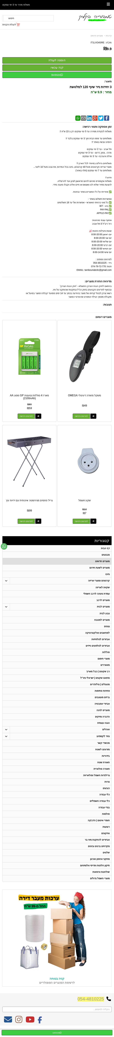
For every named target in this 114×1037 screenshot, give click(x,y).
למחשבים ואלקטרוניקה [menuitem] (97, 634)
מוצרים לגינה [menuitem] (103, 714)
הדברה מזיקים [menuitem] (102, 721)
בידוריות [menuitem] (106, 761)
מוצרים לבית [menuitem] (103, 608)
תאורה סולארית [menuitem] (102, 774)
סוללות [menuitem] (106, 654)
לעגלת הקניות (9, 24)
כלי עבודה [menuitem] (104, 800)
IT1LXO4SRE (97, 42)
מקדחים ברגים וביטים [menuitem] (99, 853)
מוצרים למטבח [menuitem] (102, 621)
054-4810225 (91, 1007)
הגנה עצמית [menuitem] (103, 727)
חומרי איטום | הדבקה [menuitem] (99, 827)
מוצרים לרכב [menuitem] (103, 601)
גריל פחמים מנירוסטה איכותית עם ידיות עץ (29, 500)
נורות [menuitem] (107, 787)
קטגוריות (102, 540)
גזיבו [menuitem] (107, 575)
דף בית (109, 36)
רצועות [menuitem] (106, 833)
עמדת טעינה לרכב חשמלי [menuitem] (96, 595)
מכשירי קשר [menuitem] (103, 747)
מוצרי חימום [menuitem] (104, 661)
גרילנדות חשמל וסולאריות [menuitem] (96, 780)
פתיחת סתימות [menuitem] (102, 694)
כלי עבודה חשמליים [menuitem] (100, 807)
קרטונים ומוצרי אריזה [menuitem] (99, 581)
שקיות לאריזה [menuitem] (103, 588)
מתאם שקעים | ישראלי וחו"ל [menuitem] (95, 681)
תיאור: (108, 81)
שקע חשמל (84, 500)
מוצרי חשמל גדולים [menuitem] (100, 886)
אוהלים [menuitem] (106, 734)
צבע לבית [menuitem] (105, 615)
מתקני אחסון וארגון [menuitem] (100, 867)
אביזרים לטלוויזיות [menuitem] (101, 641)
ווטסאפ (57, 74)
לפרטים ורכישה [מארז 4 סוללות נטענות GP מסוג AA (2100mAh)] (26, 416)
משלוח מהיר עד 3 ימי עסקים (16, 4)
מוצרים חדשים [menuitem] (102, 561)
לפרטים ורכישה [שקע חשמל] (81, 521)
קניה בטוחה (57, 987)
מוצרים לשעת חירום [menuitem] (99, 568)
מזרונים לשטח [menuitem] (102, 754)
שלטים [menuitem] (106, 860)
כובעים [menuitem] (106, 794)
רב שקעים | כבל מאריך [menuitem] (98, 674)
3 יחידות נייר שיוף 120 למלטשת (90, 87)
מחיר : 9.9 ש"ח (101, 92)
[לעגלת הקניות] (11, 24)
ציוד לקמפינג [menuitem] (103, 741)
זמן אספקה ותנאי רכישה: (97, 126)
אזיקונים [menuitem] (105, 840)
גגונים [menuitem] (107, 628)
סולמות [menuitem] (106, 820)
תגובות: (107, 304)
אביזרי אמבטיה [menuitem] (102, 707)
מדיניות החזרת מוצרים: (98, 281)
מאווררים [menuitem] (105, 668)
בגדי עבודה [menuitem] (104, 814)
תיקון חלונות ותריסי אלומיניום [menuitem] (95, 873)
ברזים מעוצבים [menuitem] (102, 701)
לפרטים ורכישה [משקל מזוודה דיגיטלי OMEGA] (81, 416)
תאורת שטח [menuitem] (103, 767)
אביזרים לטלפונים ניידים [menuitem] (98, 648)
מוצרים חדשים (97, 36)
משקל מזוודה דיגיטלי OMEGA (84, 395)
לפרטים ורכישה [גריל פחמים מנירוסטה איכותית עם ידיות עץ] (26, 521)
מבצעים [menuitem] (106, 555)
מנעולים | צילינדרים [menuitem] (100, 687)
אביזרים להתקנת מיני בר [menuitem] (97, 847)
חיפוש (11, 18)
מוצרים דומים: (103, 317)
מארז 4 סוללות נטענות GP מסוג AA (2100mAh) (29, 397)
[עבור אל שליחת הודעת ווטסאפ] (4, 546)
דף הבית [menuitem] (105, 548)
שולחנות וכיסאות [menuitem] (101, 880)
